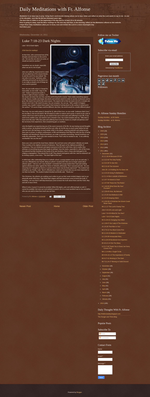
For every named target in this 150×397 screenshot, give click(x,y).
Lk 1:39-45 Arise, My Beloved (112, 191)
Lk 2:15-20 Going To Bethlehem (113, 173)
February (105, 296)
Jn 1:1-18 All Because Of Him (112, 156)
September (106, 272)
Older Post (88, 206)
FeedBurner (119, 68)
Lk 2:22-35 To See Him (110, 163)
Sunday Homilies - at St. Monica (109, 120)
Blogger (79, 392)
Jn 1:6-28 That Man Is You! (111, 226)
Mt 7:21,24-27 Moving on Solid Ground (115, 261)
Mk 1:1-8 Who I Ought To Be (111, 251)
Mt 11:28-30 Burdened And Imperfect (114, 240)
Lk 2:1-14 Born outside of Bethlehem (114, 176)
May (104, 286)
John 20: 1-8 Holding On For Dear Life (115, 170)
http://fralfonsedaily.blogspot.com (109, 314)
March (104, 292)
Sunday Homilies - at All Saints (108, 117)
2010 (102, 303)
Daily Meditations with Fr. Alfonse (55, 9)
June (104, 282)
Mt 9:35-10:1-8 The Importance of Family (116, 255)
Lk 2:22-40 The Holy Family (111, 160)
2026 (102, 131)
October (105, 269)
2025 (102, 134)
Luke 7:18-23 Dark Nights (110, 216)
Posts (102, 334)
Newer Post (25, 206)
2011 (102, 151)
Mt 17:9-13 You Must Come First (113, 230)
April (104, 289)
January (105, 299)
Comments (104, 338)
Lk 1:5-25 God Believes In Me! (112, 195)
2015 (102, 137)
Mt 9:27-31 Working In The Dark (113, 258)
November (106, 266)
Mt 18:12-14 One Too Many (111, 243)
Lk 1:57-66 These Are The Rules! (113, 183)
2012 (102, 147)
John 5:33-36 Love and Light (111, 210)
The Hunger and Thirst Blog (107, 317)
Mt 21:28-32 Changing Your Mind (113, 220)
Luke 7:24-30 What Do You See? (113, 213)
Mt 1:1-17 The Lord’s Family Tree (113, 206)
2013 (102, 144)
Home (57, 206)
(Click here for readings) (30, 50)
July (103, 279)
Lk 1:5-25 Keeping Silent (110, 198)
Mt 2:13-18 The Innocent (110, 166)
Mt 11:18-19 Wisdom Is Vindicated (113, 233)
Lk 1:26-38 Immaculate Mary (111, 236)
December (106, 153)
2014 (102, 141)
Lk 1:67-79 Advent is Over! (111, 180)
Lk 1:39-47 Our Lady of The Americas (115, 223)
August (104, 276)
